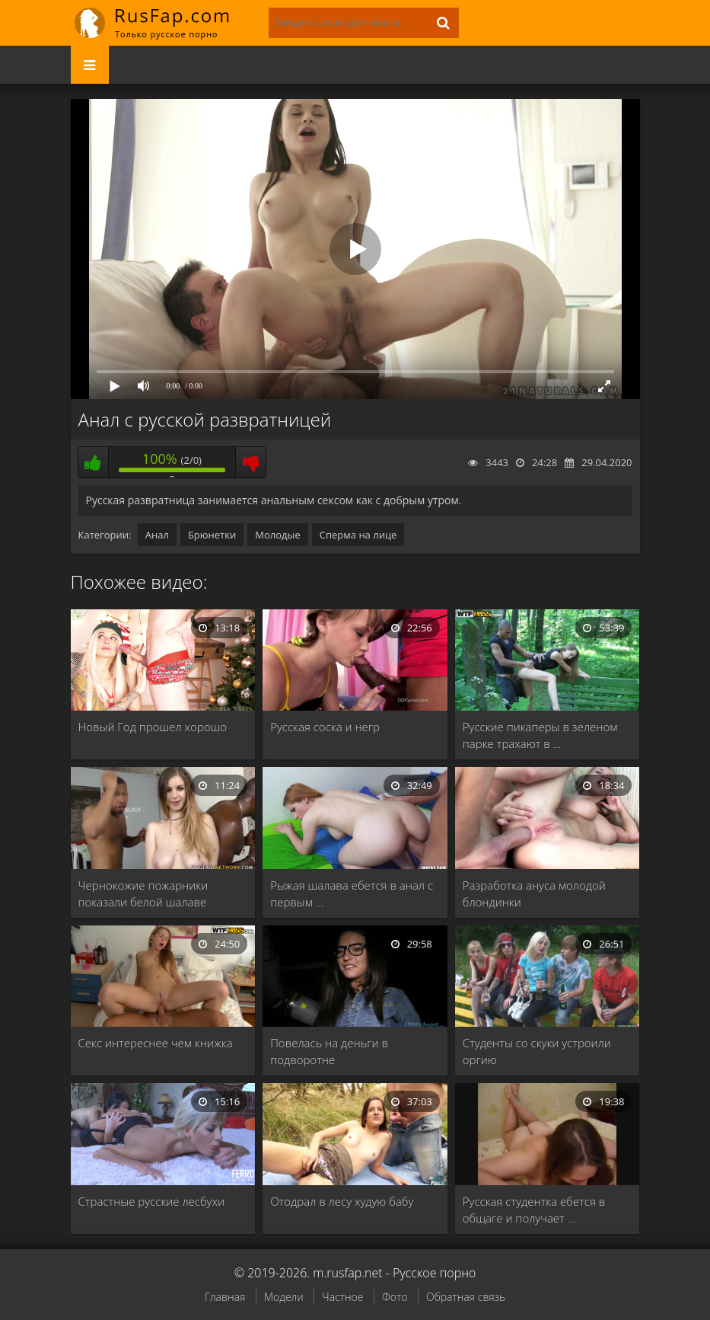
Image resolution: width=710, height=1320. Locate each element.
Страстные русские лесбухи (151, 1201)
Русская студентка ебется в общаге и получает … (534, 1210)
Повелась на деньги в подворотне (329, 1051)
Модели (284, 1297)
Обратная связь (465, 1297)
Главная (225, 1297)
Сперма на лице (358, 535)
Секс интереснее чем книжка (155, 1042)
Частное (342, 1297)
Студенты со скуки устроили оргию (537, 1051)
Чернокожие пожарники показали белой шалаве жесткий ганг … (143, 893)
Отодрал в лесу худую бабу (341, 1201)
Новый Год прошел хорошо (153, 726)
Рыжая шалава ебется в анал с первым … (351, 893)
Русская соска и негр (325, 726)
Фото (394, 1297)
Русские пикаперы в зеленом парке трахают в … (540, 735)
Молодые (278, 535)
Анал (157, 535)
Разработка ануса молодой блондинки (534, 893)
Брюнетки (212, 535)
